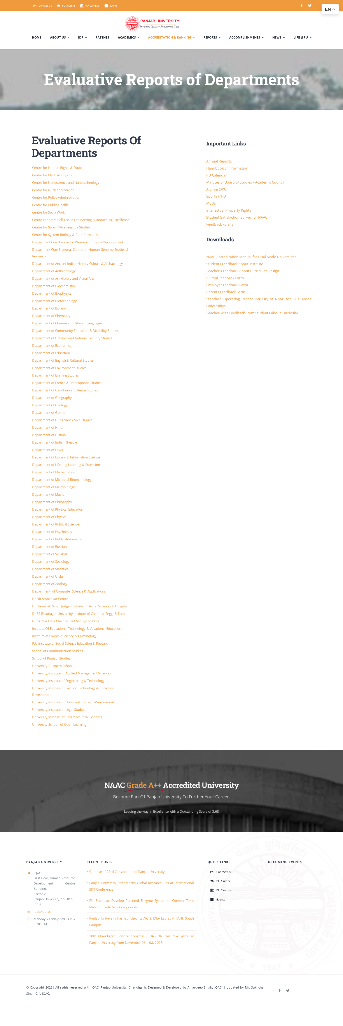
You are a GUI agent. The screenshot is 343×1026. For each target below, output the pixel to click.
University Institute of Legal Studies (59, 709)
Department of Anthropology (54, 271)
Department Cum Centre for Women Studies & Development (78, 242)
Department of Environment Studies (59, 368)
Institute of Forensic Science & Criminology (64, 636)
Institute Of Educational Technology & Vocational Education (77, 628)
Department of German (50, 412)
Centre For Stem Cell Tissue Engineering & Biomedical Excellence (81, 220)
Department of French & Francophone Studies (67, 382)
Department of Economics (52, 345)
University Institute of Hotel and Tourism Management (73, 702)
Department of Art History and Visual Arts (63, 278)
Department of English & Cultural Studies (63, 360)
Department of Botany (49, 308)
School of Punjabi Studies (51, 658)
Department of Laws (48, 450)
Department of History (49, 435)
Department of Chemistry (51, 315)
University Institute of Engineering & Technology (68, 680)
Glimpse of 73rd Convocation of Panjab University (127, 871)
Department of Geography (52, 397)
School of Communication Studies (58, 651)
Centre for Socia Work (49, 212)
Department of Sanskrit (50, 554)
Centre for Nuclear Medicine (53, 190)
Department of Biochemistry (54, 286)
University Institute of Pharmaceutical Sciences (67, 717)
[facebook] (302, 5)
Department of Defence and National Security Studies (72, 338)
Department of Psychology (52, 531)
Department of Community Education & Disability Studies (75, 330)
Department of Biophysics (52, 293)
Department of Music (48, 494)
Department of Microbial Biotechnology (62, 479)
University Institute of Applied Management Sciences (72, 673)
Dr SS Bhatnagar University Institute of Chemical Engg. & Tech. (79, 613)
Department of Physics (49, 517)
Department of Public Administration (60, 539)
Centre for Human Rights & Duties (58, 167)
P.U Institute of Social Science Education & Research (71, 643)
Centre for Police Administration (56, 197)
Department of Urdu (48, 576)
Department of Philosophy (52, 502)
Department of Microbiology (54, 487)
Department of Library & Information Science (66, 457)
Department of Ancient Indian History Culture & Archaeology (78, 263)
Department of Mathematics (53, 472)
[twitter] (310, 5)
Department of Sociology (51, 561)
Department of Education (51, 353)
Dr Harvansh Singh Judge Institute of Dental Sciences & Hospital (80, 606)
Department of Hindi (48, 427)
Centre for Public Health (50, 205)
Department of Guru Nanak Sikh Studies (62, 420)
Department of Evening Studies (56, 375)
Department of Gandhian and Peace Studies (65, 390)
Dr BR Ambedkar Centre (50, 598)
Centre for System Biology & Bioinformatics (65, 234)
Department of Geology (50, 405)
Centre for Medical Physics (52, 175)
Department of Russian (50, 546)
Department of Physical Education (58, 509)
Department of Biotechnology (55, 301)
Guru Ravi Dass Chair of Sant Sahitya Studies (66, 621)
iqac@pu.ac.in (44, 911)
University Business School (53, 665)
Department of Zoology (50, 584)
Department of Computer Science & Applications (69, 591)
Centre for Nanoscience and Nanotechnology (66, 182)
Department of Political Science (56, 524)
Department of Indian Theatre (55, 442)
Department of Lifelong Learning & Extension (66, 464)
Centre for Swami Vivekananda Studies (61, 227)
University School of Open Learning (59, 724)
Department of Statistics (50, 569)
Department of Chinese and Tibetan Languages (67, 323)
